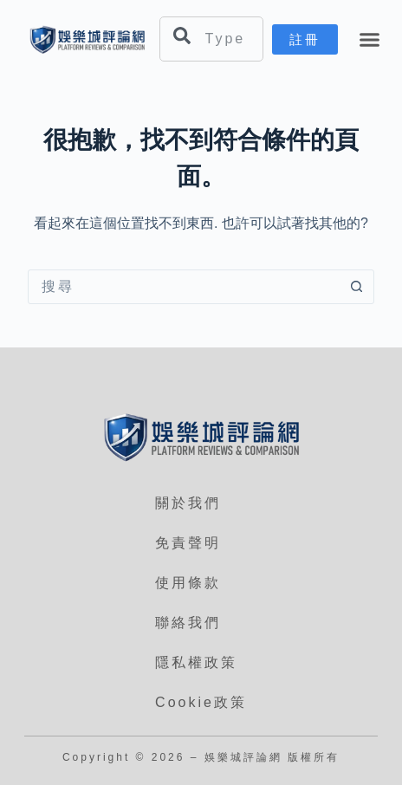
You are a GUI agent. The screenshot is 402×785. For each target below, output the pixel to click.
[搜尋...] (184, 286)
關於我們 (188, 503)
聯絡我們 (188, 622)
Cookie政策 (201, 702)
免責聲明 (188, 542)
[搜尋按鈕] (356, 286)
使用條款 (188, 582)
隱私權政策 (196, 662)
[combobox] (211, 39)
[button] (369, 39)
